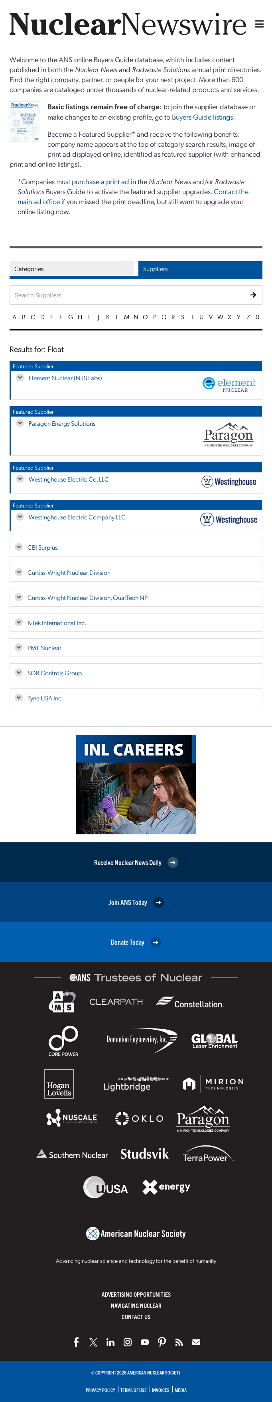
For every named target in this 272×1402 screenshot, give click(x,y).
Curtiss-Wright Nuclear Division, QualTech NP (88, 597)
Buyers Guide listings (202, 116)
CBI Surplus (42, 547)
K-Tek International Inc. (57, 622)
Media (181, 1390)
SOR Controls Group (55, 673)
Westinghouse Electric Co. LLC (69, 479)
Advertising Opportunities (136, 1294)
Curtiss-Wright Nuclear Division (69, 572)
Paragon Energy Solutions (62, 423)
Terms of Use (133, 1390)
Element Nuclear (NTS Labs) (65, 378)
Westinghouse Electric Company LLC (77, 517)
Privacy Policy (100, 1390)
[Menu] (257, 24)
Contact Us (136, 1316)
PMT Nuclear (44, 647)
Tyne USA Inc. (45, 698)
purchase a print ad (100, 181)
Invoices (161, 1390)
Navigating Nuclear (136, 1305)
